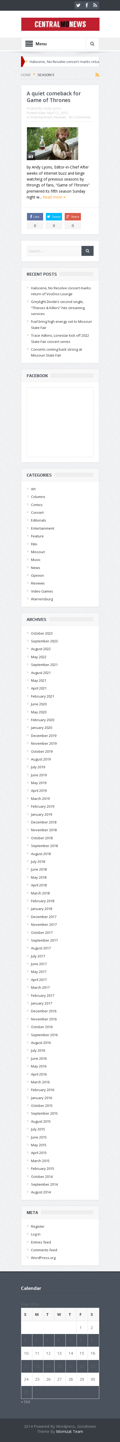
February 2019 (42, 806)
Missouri (38, 551)
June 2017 (39, 963)
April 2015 (39, 1152)
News (35, 567)
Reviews (60, 117)
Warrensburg (42, 599)
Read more (54, 197)
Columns (38, 496)
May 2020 (38, 712)
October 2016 (42, 1026)
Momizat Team (69, 1431)
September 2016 (44, 1034)
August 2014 (41, 1192)
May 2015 (38, 1145)
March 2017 (40, 987)
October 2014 (42, 1176)
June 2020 (39, 704)
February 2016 (42, 1089)
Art (33, 488)
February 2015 (42, 1168)
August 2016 (41, 1042)
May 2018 (38, 877)
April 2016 (39, 1074)
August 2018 (41, 853)
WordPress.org (43, 1257)
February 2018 (42, 900)
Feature (37, 536)
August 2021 (41, 672)
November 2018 (44, 829)
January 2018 (41, 908)
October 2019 (42, 751)
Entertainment (41, 117)
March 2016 (40, 1082)
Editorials (38, 520)
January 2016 (41, 1097)
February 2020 (42, 719)
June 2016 (39, 1058)
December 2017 (43, 916)
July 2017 (38, 956)
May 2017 (38, 971)
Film (34, 544)
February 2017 (42, 995)
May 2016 (38, 1066)
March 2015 (40, 1160)
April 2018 (39, 885)
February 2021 (42, 696)
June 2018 (39, 869)
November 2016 (44, 1019)
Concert (37, 512)
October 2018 (42, 838)
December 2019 (43, 735)
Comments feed (44, 1250)
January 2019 (41, 814)
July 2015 (38, 1129)
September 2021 (44, 664)
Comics (37, 504)
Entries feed (41, 1242)
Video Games (42, 591)
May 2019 (38, 782)
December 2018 (43, 822)
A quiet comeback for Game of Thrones (54, 97)
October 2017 (42, 932)
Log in (35, 1234)
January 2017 (41, 1003)
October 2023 (42, 633)
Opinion (37, 575)
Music (35, 559)
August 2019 (41, 759)
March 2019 (40, 798)
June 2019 (39, 775)
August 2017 (41, 948)
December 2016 (43, 1011)
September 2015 (44, 1113)
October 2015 (42, 1105)
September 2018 (44, 845)
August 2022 (41, 648)
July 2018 (38, 861)
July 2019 (38, 767)
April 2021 (39, 688)
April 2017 (39, 979)
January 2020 (41, 727)
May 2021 (38, 680)
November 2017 (44, 924)
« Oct (25, 1401)
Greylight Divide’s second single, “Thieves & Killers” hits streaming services (58, 307)
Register (37, 1226)
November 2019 (44, 743)
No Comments (80, 117)
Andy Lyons (52, 108)
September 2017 (44, 940)
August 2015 (41, 1121)
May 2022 (38, 656)
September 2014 (44, 1184)
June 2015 (39, 1137)
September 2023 (44, 641)
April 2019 (39, 790)
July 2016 (38, 1050)
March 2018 (40, 893)
